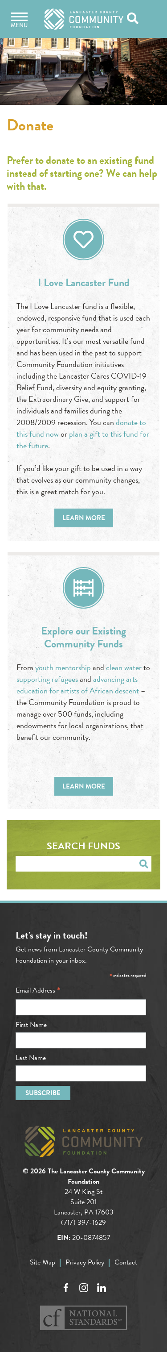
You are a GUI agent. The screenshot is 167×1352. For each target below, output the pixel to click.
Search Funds (83, 846)
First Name (31, 1024)
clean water (124, 667)
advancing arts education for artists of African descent (77, 685)
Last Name (31, 1057)
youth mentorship (63, 667)
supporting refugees (47, 679)
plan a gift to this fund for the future (82, 439)
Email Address (38, 990)
